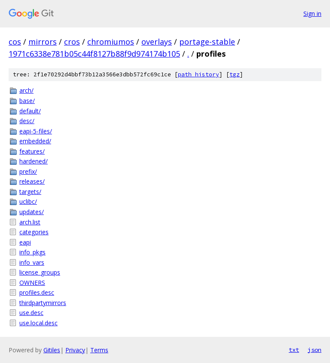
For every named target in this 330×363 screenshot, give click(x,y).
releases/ (32, 181)
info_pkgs (32, 252)
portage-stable (207, 41)
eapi (25, 242)
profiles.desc (36, 292)
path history (198, 74)
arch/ (26, 90)
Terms (99, 350)
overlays (156, 41)
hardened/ (33, 161)
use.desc (31, 313)
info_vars (31, 262)
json (314, 350)
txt (294, 350)
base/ (27, 101)
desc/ (26, 121)
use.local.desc (38, 323)
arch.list (29, 222)
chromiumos (110, 41)
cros (72, 41)
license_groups (39, 272)
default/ (30, 111)
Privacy (75, 350)
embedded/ (35, 141)
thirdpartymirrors (42, 303)
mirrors (42, 41)
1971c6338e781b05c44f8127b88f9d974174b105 (94, 53)
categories (34, 232)
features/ (32, 151)
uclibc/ (28, 201)
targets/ (30, 192)
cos (15, 41)
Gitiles (51, 350)
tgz (234, 74)
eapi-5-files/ (35, 131)
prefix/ (28, 171)
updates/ (31, 212)
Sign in (312, 13)
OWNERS (32, 282)
